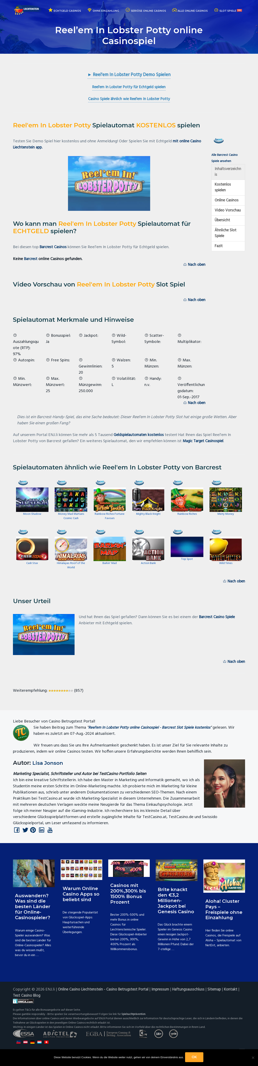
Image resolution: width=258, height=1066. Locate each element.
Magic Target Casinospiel (205, 444)
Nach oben (193, 266)
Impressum (168, 994)
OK (195, 1058)
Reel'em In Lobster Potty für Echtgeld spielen (129, 87)
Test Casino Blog (45, 1000)
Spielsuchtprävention (134, 1019)
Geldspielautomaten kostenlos (141, 438)
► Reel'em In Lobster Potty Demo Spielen (129, 75)
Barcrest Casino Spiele (218, 620)
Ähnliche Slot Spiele (226, 243)
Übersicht (223, 230)
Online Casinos (227, 203)
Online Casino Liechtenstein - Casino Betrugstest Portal (107, 994)
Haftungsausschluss (198, 994)
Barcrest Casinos (54, 247)
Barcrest (31, 259)
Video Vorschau (223, 216)
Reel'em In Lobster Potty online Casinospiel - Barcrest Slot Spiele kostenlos (153, 732)
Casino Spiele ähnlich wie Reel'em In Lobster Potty (129, 99)
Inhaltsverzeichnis (228, 173)
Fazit (219, 257)
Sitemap (225, 994)
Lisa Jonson (49, 767)
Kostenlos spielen (223, 189)
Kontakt (20, 1000)
